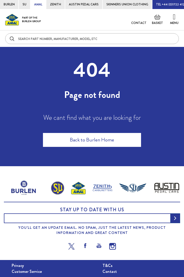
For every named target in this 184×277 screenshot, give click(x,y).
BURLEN (9, 4)
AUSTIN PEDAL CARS (84, 4)
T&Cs (107, 265)
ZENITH (55, 4)
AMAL (38, 4)
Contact (138, 23)
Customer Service (27, 271)
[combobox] (92, 38)
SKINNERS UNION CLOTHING (127, 4)
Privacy (18, 265)
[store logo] (23, 20)
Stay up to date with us (92, 209)
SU (24, 4)
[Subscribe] (175, 218)
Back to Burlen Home (92, 140)
